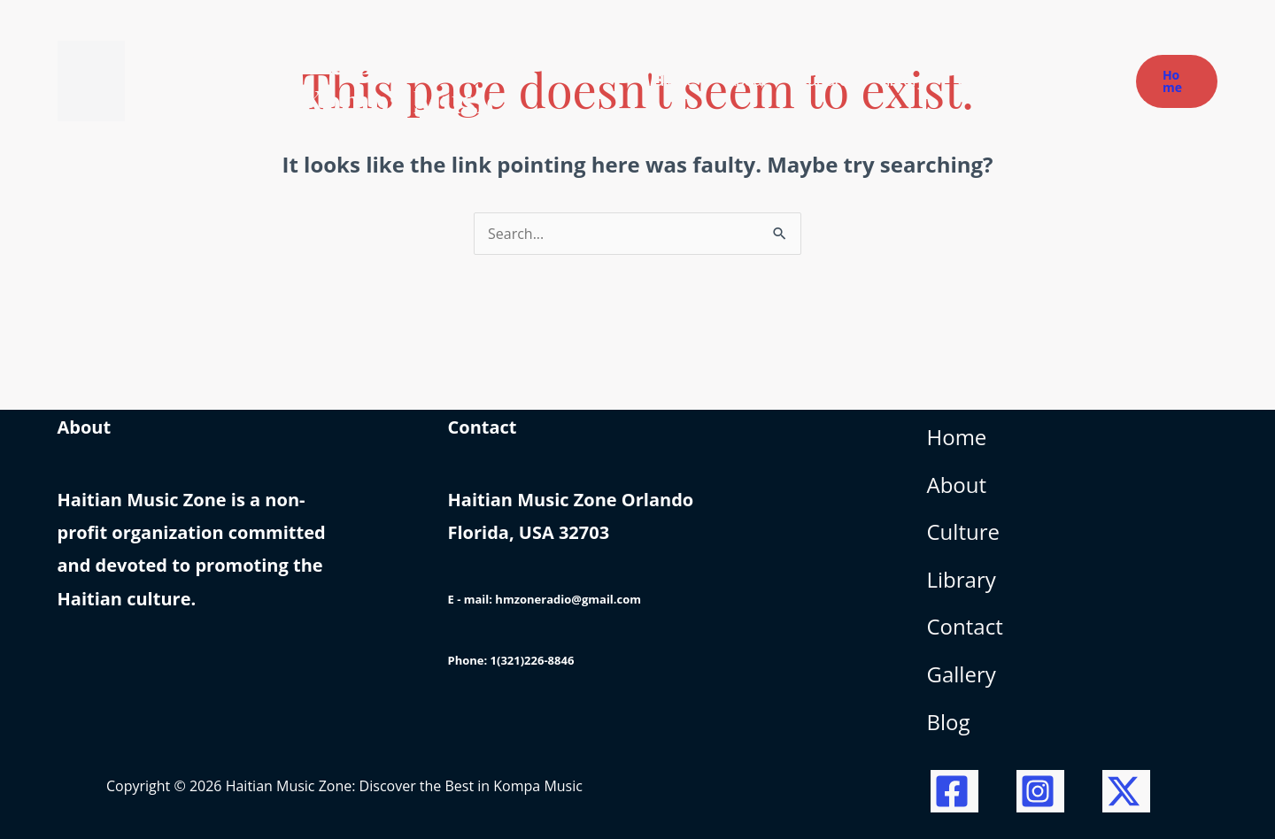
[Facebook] (954, 791)
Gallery (961, 674)
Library (961, 579)
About (957, 484)
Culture (963, 531)
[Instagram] (1040, 791)
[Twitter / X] (1126, 791)
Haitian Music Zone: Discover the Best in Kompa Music (354, 80)
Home (957, 436)
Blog (948, 721)
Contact (965, 626)
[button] (1176, 81)
